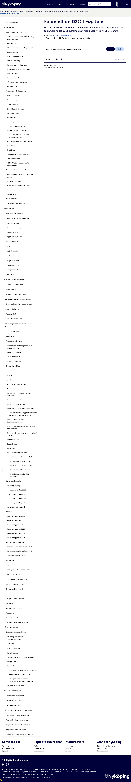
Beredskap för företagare (16, 109)
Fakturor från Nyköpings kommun (19, 228)
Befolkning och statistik (14, 214)
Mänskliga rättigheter (12, 309)
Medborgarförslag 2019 (17, 494)
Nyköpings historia (12, 261)
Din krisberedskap (13, 113)
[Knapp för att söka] (113, 4)
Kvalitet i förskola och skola (16, 294)
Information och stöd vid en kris (18, 130)
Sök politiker (10, 560)
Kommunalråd (10, 644)
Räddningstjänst (11, 199)
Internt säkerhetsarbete (15, 56)
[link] (119, 59)
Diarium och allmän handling (15, 696)
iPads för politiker (13, 357)
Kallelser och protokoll (14, 361)
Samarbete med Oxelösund (15, 686)
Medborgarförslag (13, 486)
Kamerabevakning (13, 61)
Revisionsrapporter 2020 (16, 516)
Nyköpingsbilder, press (14, 608)
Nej (119, 49)
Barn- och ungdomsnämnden (17, 384)
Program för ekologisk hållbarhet (17, 720)
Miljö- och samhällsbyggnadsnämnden (20, 408)
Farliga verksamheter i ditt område (19, 185)
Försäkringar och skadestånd (16, 91)
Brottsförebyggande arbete (16, 32)
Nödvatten (11, 146)
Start (1, 12)
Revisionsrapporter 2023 (16, 529)
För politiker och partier (14, 341)
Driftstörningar (71, 4)
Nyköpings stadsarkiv (13, 700)
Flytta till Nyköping (11, 22)
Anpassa (50, 4)
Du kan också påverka (13, 481)
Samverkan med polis (15, 78)
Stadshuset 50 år (13, 265)
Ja (110, 49)
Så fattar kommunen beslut (15, 555)
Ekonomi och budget (13, 223)
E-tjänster (59, 4)
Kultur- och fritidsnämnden (16, 404)
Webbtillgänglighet (43, 777)
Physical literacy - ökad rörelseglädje (20, 734)
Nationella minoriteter (14, 319)
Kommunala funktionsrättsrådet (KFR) (20, 547)
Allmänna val (10, 336)
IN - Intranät (70, 746)
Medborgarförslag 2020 (17, 490)
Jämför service (11, 289)
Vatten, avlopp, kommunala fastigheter (23, 670)
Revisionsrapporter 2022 (16, 525)
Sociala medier (102, 751)
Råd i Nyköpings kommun (15, 542)
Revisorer (9, 512)
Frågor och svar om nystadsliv (17, 622)
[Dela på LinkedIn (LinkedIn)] (57, 59)
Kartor (8, 246)
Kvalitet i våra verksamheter (14, 280)
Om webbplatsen (8, 777)
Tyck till (5, 751)
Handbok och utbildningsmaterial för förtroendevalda (20, 347)
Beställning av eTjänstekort (20, 461)
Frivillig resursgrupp (16, 122)
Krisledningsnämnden (14, 400)
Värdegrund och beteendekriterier (19, 570)
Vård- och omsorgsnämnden (54, 12)
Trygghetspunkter (13, 159)
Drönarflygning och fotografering (17, 218)
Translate (82, 4)
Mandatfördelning (12, 251)
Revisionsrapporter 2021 (16, 520)
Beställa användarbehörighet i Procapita (21, 475)
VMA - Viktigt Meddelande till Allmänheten (18, 164)
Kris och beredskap (12, 104)
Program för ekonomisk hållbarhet (18, 725)
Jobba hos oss (102, 748)
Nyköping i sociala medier (15, 599)
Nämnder (39, 12)
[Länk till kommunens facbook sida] (3, 764)
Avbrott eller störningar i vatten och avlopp (20, 175)
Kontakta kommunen (13, 648)
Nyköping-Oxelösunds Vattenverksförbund (15, 638)
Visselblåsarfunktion (13, 574)
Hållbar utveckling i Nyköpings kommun (18, 710)
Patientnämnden (13, 440)
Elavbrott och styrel (14, 181)
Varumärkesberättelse (14, 618)
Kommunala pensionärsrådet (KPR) (19, 551)
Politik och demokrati (27, 12)
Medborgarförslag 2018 (17, 498)
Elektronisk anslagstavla (106, 746)
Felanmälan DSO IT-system (20, 470)
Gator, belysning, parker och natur (21, 674)
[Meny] (123, 4)
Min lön (68, 748)
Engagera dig (11, 117)
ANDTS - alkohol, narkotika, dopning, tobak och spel (20, 38)
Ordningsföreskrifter (13, 270)
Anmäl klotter (12, 43)
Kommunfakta (9, 209)
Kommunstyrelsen (12, 371)
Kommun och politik (11, 12)
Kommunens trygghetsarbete (17, 65)
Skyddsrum (11, 150)
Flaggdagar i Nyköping (14, 237)
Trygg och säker (9, 27)
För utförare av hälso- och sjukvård (77, 12)
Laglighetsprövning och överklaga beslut (18, 299)
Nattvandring (12, 73)
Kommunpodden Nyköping (15, 589)
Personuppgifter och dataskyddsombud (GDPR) (18, 325)
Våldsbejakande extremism (17, 82)
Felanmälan (11, 666)
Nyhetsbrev (10, 594)
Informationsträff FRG (18, 126)
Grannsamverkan (13, 52)
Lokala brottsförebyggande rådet (19, 69)
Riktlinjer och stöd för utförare (21, 465)
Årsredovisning (12, 232)
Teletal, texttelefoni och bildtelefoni (20, 657)
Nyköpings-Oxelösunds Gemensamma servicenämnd (21, 427)
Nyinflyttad (10, 256)
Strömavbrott (12, 194)
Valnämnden (11, 448)
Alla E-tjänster (39, 748)
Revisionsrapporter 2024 (16, 533)
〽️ (1, 780)
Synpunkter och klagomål (16, 507)
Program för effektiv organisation (17, 715)
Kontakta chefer (13, 653)
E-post (68, 751)
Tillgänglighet (11, 314)
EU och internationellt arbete (14, 204)
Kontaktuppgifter (8, 748)
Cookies (32, 777)
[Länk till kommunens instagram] (8, 764)
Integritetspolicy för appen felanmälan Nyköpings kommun (21, 680)
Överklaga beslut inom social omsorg (19, 304)
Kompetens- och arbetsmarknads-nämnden (19, 394)
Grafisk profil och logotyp (15, 584)
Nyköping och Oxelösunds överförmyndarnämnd (16, 420)
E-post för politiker (14, 352)
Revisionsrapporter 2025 (16, 538)
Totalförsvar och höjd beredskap (18, 154)
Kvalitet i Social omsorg (14, 284)
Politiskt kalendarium (13, 705)
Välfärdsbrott (12, 86)
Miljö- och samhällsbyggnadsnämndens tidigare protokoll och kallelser (23, 414)
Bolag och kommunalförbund (16, 632)
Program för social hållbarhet (16, 730)
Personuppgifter (22, 777)
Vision (8, 565)
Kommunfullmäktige (13, 366)
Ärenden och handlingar (12, 691)
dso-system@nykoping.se (62, 35)
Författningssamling (13, 241)
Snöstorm (10, 190)
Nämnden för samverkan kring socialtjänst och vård (22, 434)
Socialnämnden (12, 444)
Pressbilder (10, 613)
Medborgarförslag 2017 (17, 503)
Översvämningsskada (14, 100)
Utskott (10, 375)
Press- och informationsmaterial (15, 579)
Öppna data (10, 275)
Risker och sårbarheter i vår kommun (18, 170)
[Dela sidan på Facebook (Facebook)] (53, 59)
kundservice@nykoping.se (10, 769)
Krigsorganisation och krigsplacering (20, 141)
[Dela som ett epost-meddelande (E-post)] (61, 59)
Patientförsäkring (13, 95)
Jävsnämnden (12, 389)
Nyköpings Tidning (12, 603)
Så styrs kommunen (11, 627)
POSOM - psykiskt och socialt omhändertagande (19, 136)
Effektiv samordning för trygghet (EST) (21, 48)
